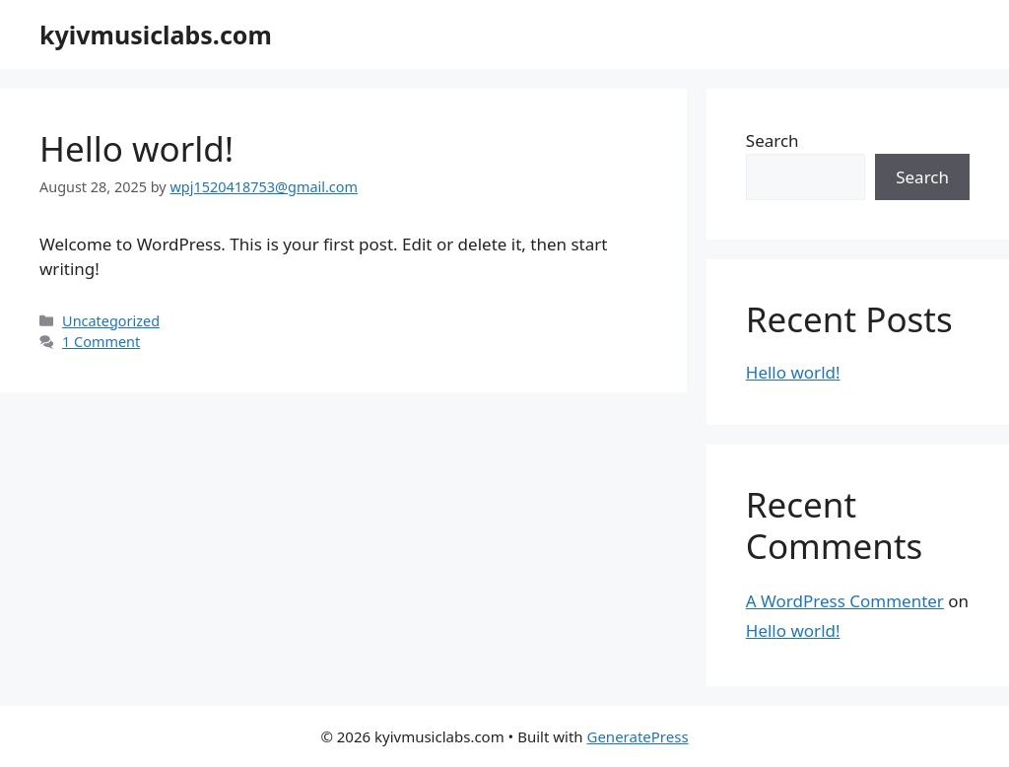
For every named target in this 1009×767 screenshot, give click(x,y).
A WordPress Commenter (845, 601)
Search (772, 140)
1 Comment (101, 341)
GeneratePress (637, 736)
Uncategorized (111, 321)
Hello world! (136, 148)
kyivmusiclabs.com (155, 34)
